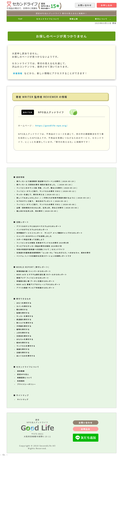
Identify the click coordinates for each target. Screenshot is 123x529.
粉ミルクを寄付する (25, 396)
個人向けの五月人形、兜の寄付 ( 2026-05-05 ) (37, 284)
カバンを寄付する (24, 379)
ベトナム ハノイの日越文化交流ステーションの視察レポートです (44, 329)
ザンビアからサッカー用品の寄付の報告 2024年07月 (39, 319)
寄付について (101, 19)
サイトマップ (22, 472)
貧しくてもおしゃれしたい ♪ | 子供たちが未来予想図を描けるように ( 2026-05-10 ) (54, 271)
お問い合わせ (85, 5)
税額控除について (24, 451)
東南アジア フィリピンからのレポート (33, 351)
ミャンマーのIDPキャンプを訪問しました (34, 309)
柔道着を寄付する (24, 392)
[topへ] (9, 2)
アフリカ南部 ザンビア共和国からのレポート (36, 361)
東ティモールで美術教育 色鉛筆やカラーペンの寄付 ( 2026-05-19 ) (46, 254)
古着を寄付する (23, 425)
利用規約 (21, 454)
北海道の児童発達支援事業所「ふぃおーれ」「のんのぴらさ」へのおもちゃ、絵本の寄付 (54, 326)
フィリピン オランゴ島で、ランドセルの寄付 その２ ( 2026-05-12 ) (46, 264)
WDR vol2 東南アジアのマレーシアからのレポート (38, 357)
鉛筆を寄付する (23, 386)
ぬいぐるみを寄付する (26, 429)
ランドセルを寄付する (26, 419)
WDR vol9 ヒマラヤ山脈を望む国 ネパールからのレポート (42, 347)
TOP (20, 19)
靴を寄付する (22, 382)
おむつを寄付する (24, 376)
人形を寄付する (23, 406)
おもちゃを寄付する (25, 412)
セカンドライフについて (47, 19)
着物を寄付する (23, 402)
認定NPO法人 (23, 447)
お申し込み (106, 5)
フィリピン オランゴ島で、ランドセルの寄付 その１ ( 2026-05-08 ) (46, 277)
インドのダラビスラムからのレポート (32, 302)
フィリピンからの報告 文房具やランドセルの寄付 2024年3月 (43, 316)
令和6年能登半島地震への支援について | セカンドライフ (41, 322)
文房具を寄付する (24, 409)
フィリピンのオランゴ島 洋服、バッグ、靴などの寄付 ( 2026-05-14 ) (47, 261)
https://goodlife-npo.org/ (51, 198)
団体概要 (21, 444)
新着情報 (18, 146)
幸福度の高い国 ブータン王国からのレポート (36, 354)
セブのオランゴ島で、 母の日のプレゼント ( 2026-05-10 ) (42, 274)
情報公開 (74, 19)
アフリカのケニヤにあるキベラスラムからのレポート (39, 299)
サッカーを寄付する (25, 389)
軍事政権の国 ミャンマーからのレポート (34, 344)
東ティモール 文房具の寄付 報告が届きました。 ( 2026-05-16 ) (44, 258)
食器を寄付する (23, 422)
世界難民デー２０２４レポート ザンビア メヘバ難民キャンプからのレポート (50, 306)
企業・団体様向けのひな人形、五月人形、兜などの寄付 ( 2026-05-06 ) (48, 281)
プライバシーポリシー (26, 457)
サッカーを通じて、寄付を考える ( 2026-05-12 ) (38, 267)
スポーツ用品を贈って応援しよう (31, 312)
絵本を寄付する (23, 416)
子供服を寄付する (24, 399)
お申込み (85, 502)
